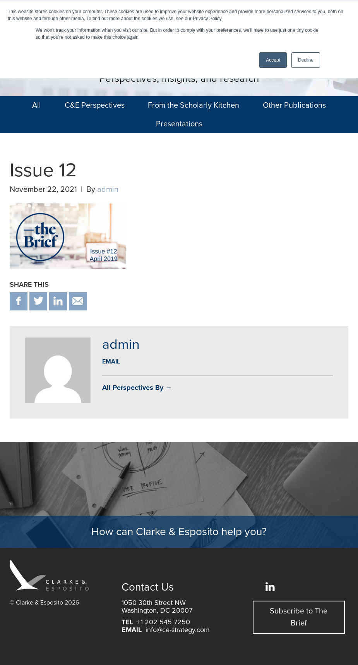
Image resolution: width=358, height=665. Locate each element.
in (58, 301)
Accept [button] (273, 60)
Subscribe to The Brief (298, 617)
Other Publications (294, 105)
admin (107, 189)
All (36, 105)
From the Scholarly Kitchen (193, 105)
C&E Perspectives (95, 105)
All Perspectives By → (137, 387)
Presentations (179, 124)
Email (111, 361)
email (78, 301)
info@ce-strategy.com (178, 629)
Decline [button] (305, 60)
